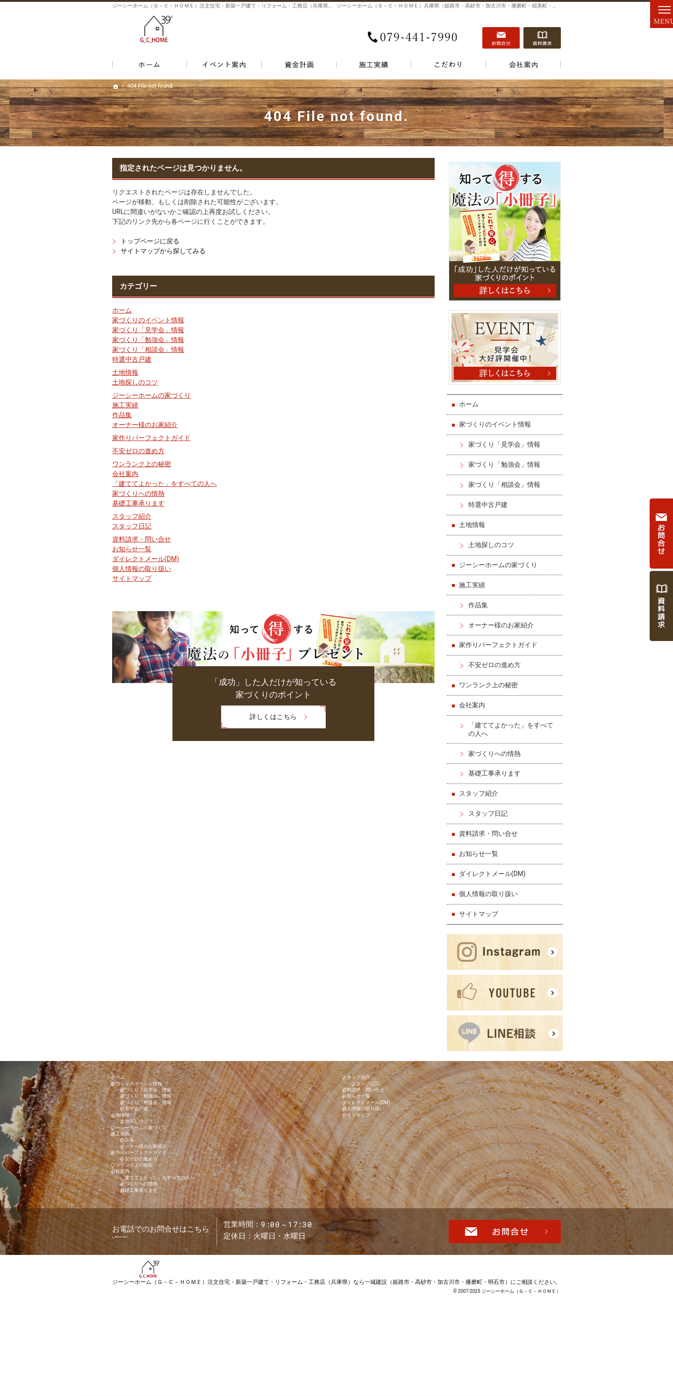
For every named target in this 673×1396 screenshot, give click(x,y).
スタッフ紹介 (131, 516)
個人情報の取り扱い (141, 568)
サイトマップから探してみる (163, 251)
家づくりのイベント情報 (148, 320)
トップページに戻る (150, 241)
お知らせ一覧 (131, 549)
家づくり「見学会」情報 (148, 330)
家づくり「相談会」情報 (148, 349)
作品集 (122, 415)
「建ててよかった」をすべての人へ (164, 483)
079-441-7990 (413, 33)
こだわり (448, 66)
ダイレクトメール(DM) (145, 559)
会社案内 (125, 473)
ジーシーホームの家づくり (151, 395)
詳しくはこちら (259, 717)
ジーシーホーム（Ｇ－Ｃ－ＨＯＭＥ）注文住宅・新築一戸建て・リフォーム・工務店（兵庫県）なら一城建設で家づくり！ (253, 6)
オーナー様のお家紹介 (145, 424)
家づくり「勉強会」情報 (148, 339)
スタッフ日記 (131, 526)
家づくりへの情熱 (138, 493)
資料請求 (542, 33)
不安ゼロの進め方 (138, 451)
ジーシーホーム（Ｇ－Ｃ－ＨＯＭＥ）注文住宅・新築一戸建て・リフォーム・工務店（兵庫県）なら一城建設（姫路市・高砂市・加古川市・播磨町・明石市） (311, 1374)
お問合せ (501, 33)
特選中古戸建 (131, 359)
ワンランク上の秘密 (141, 464)
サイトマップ (131, 578)
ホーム (122, 310)
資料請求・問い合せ (141, 539)
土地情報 (125, 372)
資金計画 (299, 66)
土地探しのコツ (135, 382)
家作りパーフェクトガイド (151, 438)
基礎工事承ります (138, 503)
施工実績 (125, 405)
